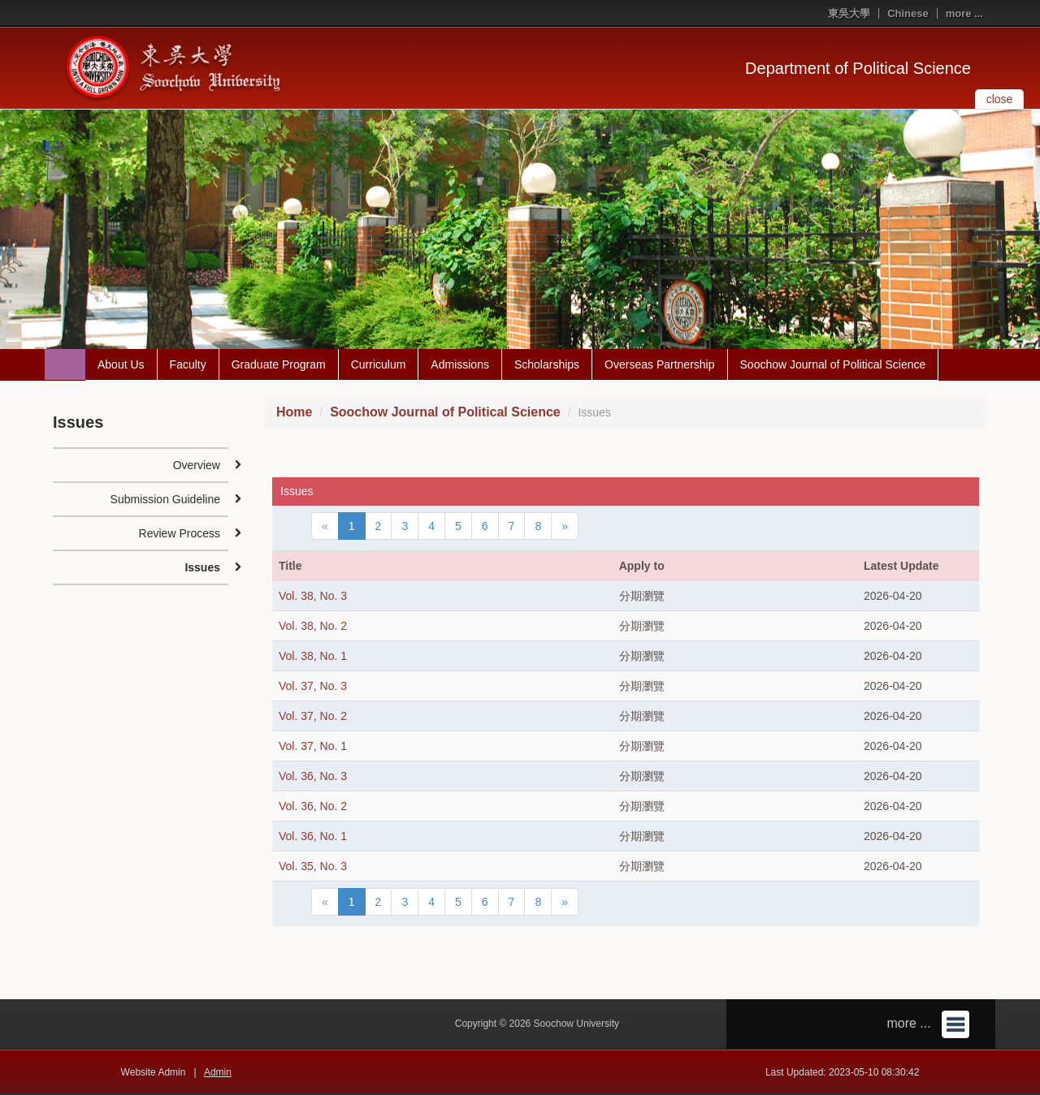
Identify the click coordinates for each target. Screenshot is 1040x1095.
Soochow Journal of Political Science (833, 364)
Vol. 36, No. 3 (313, 776)
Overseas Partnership (659, 364)
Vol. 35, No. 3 (313, 866)
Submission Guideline (165, 499)
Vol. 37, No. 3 (313, 685)
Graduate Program (279, 364)
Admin (218, 1072)
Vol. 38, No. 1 (313, 655)
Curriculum (378, 364)
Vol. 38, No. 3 (313, 595)
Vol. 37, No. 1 (313, 745)
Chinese (908, 13)
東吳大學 (849, 13)
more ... (964, 13)
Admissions (460, 364)
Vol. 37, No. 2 (313, 715)
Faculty (188, 364)
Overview (196, 465)
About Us (121, 364)
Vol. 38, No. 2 (313, 625)
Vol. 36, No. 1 (313, 836)
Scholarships (546, 364)
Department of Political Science (858, 68)
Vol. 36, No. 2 (313, 806)
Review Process (179, 533)
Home (294, 412)
